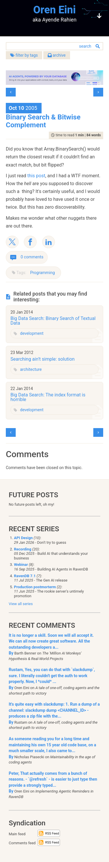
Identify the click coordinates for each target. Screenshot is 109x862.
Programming (42, 272)
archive (57, 55)
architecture (31, 369)
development (32, 333)
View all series (21, 604)
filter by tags (24, 55)
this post (36, 175)
